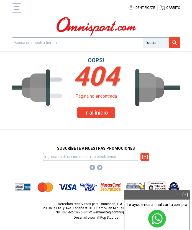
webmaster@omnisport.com (115, 212)
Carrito (170, 8)
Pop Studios (107, 217)
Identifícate (141, 8)
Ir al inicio (96, 112)
